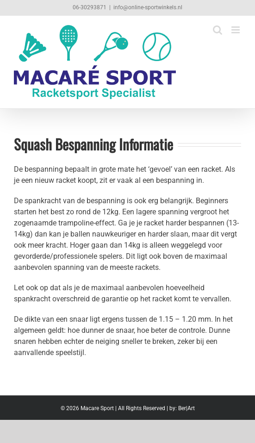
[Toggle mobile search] (217, 30)
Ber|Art (186, 408)
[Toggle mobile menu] (236, 30)
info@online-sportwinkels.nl (147, 7)
